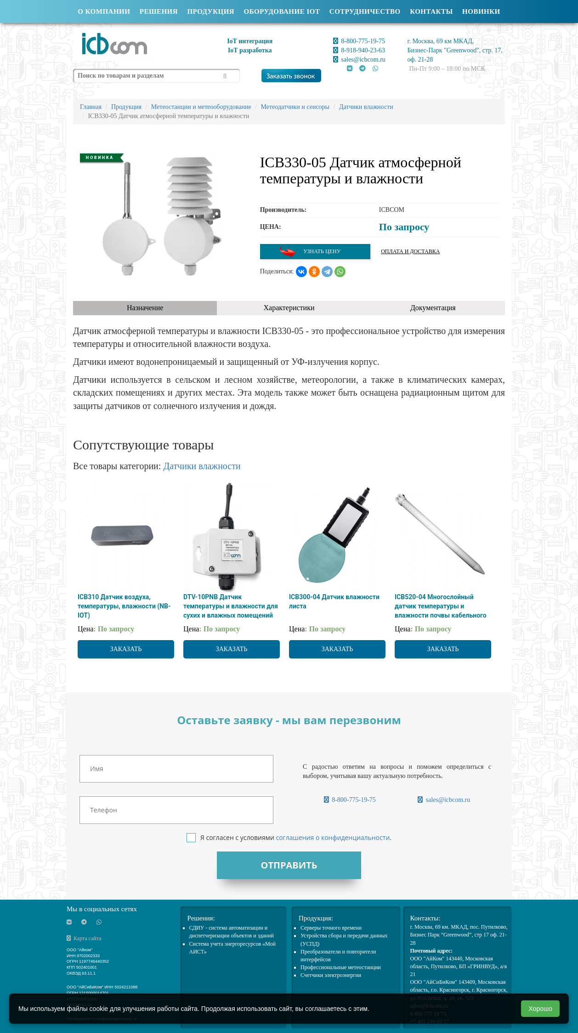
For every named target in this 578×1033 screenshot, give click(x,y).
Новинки (481, 11)
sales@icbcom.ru (359, 59)
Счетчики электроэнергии (330, 975)
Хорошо (540, 1008)
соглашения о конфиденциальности (333, 837)
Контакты (431, 11)
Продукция (210, 11)
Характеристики (289, 308)
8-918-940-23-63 (359, 50)
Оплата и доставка (410, 251)
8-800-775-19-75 (359, 41)
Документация (433, 308)
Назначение (145, 308)
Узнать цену (309, 251)
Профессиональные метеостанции (340, 967)
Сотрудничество (365, 11)
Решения (159, 11)
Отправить (289, 865)
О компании (104, 11)
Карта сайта (84, 938)
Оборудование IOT (282, 11)
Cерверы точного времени (331, 928)
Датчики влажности (201, 466)
